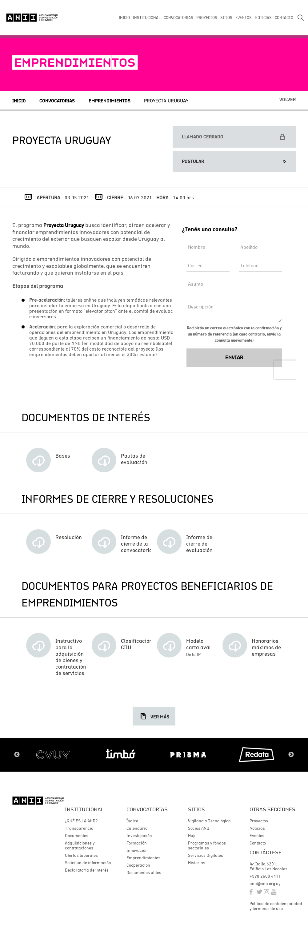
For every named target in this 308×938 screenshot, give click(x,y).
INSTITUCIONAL (147, 17)
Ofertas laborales (81, 855)
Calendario (136, 828)
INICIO (124, 17)
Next (291, 755)
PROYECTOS (206, 17)
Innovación (137, 850)
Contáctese (266, 852)
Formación (136, 843)
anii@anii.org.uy (265, 883)
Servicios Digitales (205, 855)
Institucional (84, 809)
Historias (196, 862)
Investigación (139, 835)
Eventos (257, 835)
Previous (17, 755)
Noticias (257, 828)
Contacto (258, 843)
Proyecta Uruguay (166, 100)
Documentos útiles (143, 872)
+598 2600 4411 (265, 876)
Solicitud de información (88, 862)
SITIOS (226, 17)
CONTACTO (284, 17)
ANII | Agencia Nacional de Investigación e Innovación (32, 17)
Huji (191, 835)
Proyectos (259, 820)
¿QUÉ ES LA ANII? (81, 820)
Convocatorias (57, 101)
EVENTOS (243, 17)
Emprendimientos (109, 101)
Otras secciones (272, 809)
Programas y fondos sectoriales (207, 845)
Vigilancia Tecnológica (209, 820)
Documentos (76, 835)
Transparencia (79, 828)
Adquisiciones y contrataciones (80, 845)
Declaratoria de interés (87, 870)
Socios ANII (199, 828)
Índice (132, 820)
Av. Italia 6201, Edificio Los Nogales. (269, 866)
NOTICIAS (263, 17)
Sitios (196, 809)
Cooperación (138, 865)
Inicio (19, 101)
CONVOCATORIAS (178, 17)
